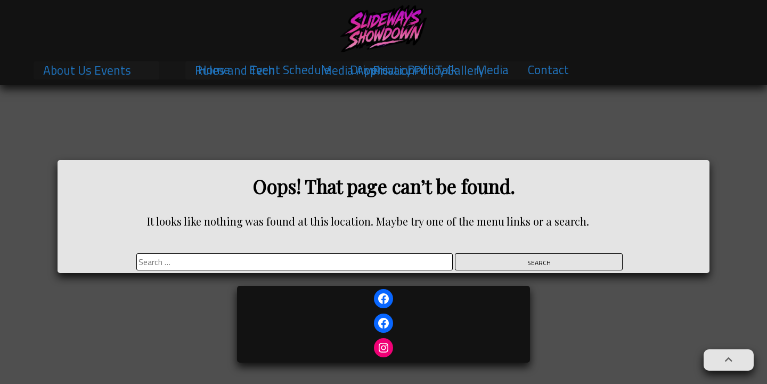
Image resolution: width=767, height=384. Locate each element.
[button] (729, 360)
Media (492, 70)
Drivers (369, 70)
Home (214, 70)
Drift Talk (432, 70)
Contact (548, 70)
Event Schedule (290, 70)
